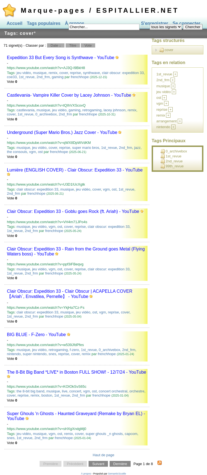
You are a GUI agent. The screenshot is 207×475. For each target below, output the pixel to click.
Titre (72, 45)
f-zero (74, 350)
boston (46, 395)
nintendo (14, 354)
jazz (137, 148)
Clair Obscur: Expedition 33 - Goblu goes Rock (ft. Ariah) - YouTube (73, 211)
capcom (131, 434)
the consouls (17, 152)
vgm (32, 152)
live (65, 391)
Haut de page (103, 455)
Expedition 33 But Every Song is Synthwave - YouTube (60, 57)
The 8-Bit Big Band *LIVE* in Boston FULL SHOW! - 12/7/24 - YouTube (76, 372)
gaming (58, 77)
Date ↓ (56, 45)
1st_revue (27, 77)
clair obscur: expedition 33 (123, 73)
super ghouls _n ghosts (104, 434)
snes (52, 354)
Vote (88, 45)
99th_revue (172, 166)
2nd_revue (172, 161)
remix (52, 73)
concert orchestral (113, 391)
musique (39, 73)
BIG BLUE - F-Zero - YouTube (36, 334)
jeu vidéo (24, 73)
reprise (75, 73)
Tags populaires (44, 23)
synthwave (91, 73)
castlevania (26, 110)
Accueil (14, 23)
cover (63, 73)
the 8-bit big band (30, 391)
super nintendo (34, 354)
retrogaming (92, 110)
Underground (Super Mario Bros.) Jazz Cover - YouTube (62, 132)
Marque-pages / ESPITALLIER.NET (100, 10)
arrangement (166, 121)
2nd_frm (43, 77)
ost (40, 152)
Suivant (98, 464)
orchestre (136, 391)
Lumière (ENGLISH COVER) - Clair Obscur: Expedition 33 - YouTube (75, 170)
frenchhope (80, 77)
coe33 (12, 77)
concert (75, 391)
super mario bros (85, 148)
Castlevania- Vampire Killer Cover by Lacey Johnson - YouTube (69, 95)
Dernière (120, 464)
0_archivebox (46, 114)
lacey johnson (115, 110)
